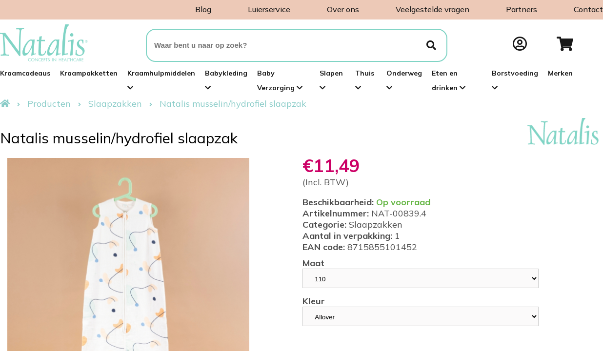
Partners (521, 9)
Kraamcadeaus (25, 73)
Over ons (343, 9)
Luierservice (269, 9)
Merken (560, 73)
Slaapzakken (115, 103)
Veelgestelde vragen (432, 9)
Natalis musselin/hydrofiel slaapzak (233, 103)
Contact (588, 9)
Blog (203, 9)
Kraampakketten (89, 73)
